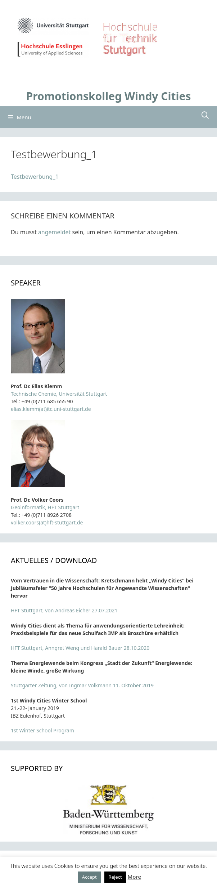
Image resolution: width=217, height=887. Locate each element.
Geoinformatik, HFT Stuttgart (45, 507)
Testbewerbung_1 (35, 177)
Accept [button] (89, 877)
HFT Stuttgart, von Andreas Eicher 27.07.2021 (64, 610)
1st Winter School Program (42, 730)
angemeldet (54, 232)
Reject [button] (115, 877)
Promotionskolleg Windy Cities (108, 96)
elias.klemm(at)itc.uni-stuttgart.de (51, 408)
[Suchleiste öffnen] (205, 115)
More (134, 876)
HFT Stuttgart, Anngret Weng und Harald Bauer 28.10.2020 (80, 647)
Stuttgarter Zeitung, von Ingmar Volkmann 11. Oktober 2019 (82, 685)
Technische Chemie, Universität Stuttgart (59, 393)
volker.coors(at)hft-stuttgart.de (47, 522)
